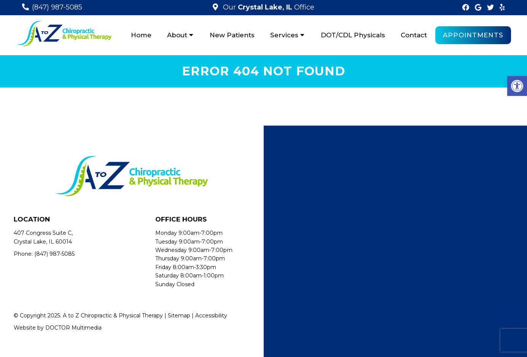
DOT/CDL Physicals (353, 35)
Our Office (267, 7)
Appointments (473, 35)
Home (141, 35)
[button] (517, 86)
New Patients (232, 35)
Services (284, 35)
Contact (414, 35)
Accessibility (211, 315)
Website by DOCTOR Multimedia (58, 327)
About (177, 35)
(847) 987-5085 (57, 7)
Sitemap (179, 315)
